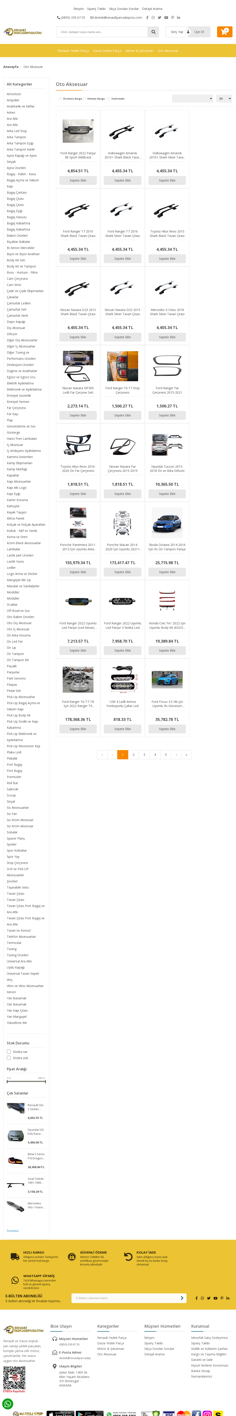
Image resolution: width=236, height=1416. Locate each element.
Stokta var (20, 1052)
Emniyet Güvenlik (19, 395)
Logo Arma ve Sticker (22, 574)
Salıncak (12, 789)
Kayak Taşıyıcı (17, 512)
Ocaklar (12, 605)
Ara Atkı (12, 118)
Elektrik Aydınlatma (20, 383)
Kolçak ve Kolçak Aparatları (26, 525)
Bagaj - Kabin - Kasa (21, 174)
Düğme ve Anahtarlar (22, 371)
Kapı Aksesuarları (19, 482)
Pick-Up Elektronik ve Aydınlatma (22, 737)
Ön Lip (11, 648)
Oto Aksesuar (168, 50)
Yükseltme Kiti (17, 1023)
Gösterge (13, 432)
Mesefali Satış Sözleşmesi (209, 1314)
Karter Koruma (17, 500)
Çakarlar (12, 297)
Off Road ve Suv (18, 611)
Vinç (10, 980)
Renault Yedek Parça (73, 50)
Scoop (11, 795)
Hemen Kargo (96, 98)
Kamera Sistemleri (20, 457)
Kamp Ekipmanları (19, 463)
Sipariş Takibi (96, 9)
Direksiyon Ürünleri (20, 365)
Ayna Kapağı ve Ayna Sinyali (22, 158)
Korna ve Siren (17, 537)
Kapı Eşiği (13, 494)
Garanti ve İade (202, 1337)
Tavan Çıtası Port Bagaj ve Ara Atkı (26, 909)
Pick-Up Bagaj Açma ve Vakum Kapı (23, 706)
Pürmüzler (14, 777)
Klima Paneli (15, 518)
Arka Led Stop (17, 131)
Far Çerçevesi (16, 408)
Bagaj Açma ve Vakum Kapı (23, 183)
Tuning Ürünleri (17, 955)
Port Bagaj (14, 765)
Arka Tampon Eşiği (20, 143)
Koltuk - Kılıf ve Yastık (22, 531)
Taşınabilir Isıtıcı (18, 888)
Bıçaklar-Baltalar (18, 242)
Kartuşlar (13, 506)
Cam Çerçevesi (17, 278)
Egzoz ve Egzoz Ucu (21, 377)
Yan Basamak (16, 998)
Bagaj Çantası (17, 192)
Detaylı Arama (152, 9)
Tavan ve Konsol (19, 931)
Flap (10, 420)
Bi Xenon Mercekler (21, 248)
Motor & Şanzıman (139, 50)
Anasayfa (10, 67)
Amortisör (14, 94)
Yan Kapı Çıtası (17, 1011)
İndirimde (118, 98)
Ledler (11, 568)
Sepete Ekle (78, 180)
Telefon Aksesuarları (21, 937)
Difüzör (12, 334)
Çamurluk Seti (16, 309)
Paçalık (12, 666)
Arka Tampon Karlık (21, 149)
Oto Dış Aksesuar (19, 623)
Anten (11, 112)
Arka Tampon (16, 137)
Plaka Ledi (14, 752)
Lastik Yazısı (15, 562)
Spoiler (11, 845)
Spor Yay (13, 857)
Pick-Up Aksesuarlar (21, 697)
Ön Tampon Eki (18, 660)
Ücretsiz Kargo (72, 98)
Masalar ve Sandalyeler (23, 586)
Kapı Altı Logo (17, 488)
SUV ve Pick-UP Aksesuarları (18, 872)
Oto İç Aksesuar (18, 629)
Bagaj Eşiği (14, 211)
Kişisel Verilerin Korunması (209, 1342)
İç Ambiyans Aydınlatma (24, 451)
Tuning (11, 949)
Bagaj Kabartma (18, 223)
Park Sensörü (16, 678)
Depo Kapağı (16, 322)
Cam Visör (14, 285)
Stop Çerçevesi (17, 863)
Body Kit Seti (16, 260)
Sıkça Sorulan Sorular (124, 9)
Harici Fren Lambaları (22, 438)
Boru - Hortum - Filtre (22, 272)
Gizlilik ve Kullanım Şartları (209, 1325)
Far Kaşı (12, 414)
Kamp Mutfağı (17, 469)
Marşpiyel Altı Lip (19, 580)
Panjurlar (13, 672)
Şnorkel (12, 882)
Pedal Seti (14, 691)
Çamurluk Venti (17, 315)
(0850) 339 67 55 (71, 17)
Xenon (11, 992)
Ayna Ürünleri (16, 168)
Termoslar (14, 943)
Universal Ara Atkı (19, 962)
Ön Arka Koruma (19, 635)
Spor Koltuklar (17, 851)
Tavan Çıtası (15, 894)
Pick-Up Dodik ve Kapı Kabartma (22, 725)
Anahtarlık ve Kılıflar (21, 106)
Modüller (13, 592)
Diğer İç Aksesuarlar (21, 346)
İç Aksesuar (15, 445)
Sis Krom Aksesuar (20, 820)
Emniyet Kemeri (18, 402)
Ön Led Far (15, 642)
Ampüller (13, 100)
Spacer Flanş (16, 838)
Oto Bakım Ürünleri (20, 617)
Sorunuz (12, 1231)
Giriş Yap (177, 32)
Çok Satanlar (17, 1093)
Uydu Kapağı (16, 968)
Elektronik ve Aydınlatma (24, 389)
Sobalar (12, 832)
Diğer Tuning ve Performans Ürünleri (21, 355)
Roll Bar (12, 783)
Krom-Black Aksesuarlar (24, 543)
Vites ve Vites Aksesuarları (25, 986)
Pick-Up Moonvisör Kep (23, 746)
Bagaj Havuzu (17, 217)
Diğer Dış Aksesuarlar (22, 340)
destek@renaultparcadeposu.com (116, 17)
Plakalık (12, 758)
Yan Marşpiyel (17, 1017)
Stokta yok (20, 1058)
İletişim (79, 9)
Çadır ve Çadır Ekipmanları (25, 291)
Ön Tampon (15, 654)
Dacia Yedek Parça (107, 50)
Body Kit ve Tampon (21, 266)
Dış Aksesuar (16, 328)
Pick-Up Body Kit (19, 715)
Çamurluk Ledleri (19, 303)
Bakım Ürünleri (17, 235)
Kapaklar (13, 475)
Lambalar (13, 549)
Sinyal (11, 802)
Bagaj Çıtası (15, 198)
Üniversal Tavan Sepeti (23, 974)
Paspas (12, 685)
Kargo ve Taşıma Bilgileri (208, 1331)
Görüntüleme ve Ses (21, 426)
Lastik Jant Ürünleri (20, 555)
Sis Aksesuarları (18, 808)
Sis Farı (12, 814)
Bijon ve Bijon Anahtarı (23, 254)
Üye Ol (199, 32)
